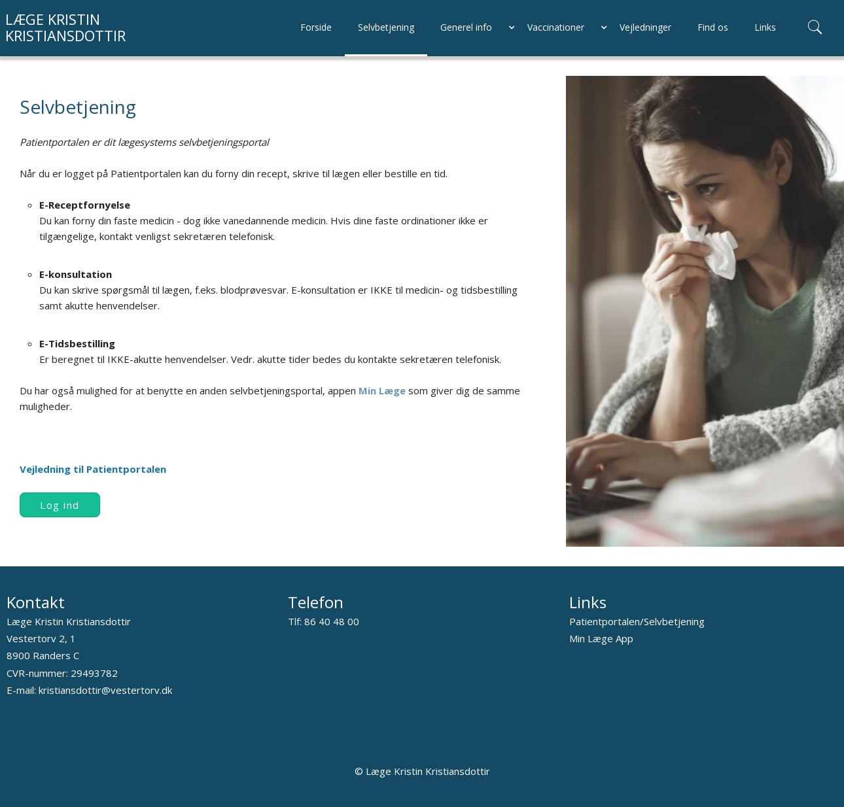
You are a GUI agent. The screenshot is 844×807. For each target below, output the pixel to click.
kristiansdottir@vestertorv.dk (105, 689)
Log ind (60, 504)
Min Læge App (601, 638)
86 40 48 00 (331, 621)
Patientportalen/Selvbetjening (637, 621)
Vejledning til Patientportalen (93, 468)
